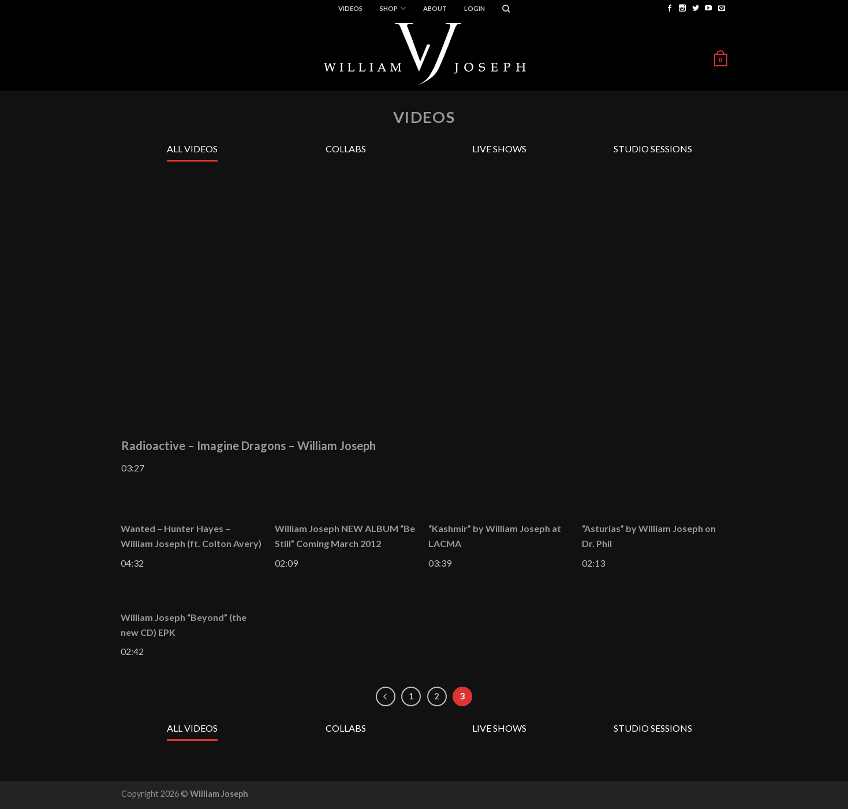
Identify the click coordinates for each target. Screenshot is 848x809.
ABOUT (435, 8)
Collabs (346, 148)
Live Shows (499, 148)
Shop (392, 8)
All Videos (192, 148)
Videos (350, 8)
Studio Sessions (653, 148)
